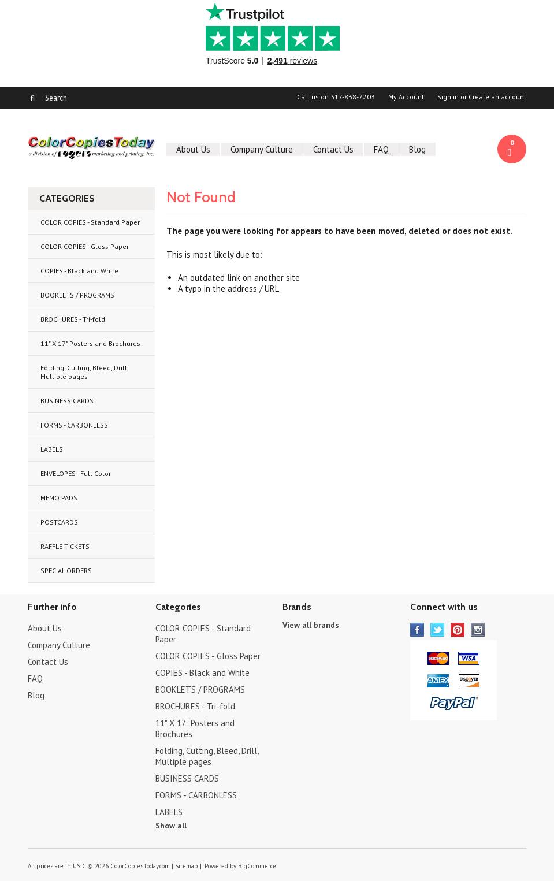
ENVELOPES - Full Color (75, 473)
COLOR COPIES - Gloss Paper (84, 246)
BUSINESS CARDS (67, 400)
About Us (193, 149)
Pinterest (458, 630)
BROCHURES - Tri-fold (72, 319)
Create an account (497, 97)
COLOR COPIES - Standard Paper (90, 222)
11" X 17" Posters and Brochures (90, 343)
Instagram (478, 630)
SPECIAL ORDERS (66, 570)
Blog (417, 149)
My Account (406, 97)
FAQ (381, 149)
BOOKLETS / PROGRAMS (77, 295)
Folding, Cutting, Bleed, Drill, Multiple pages (84, 372)
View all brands (310, 625)
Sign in (448, 97)
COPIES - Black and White (79, 270)
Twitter (437, 630)
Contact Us (333, 149)
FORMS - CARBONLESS (74, 425)
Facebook (417, 630)
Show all (171, 825)
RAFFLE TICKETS (65, 546)
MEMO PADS (58, 497)
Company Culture (261, 149)
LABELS (51, 449)
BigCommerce (257, 866)
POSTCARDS (59, 522)
